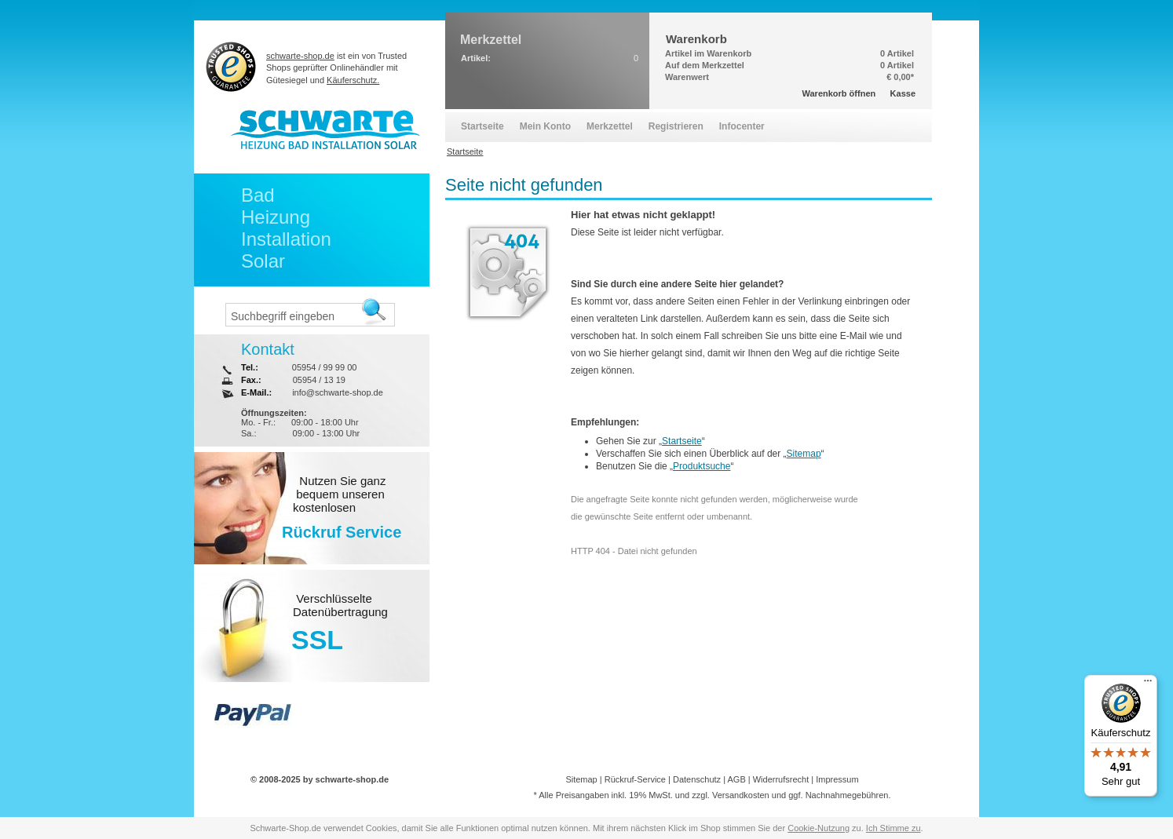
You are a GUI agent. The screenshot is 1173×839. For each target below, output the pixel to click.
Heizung (275, 217)
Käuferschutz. (353, 80)
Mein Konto (545, 126)
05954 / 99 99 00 (324, 367)
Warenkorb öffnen (839, 93)
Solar (263, 261)
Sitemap (804, 453)
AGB (736, 779)
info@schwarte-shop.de (337, 392)
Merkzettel (609, 126)
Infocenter (742, 126)
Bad (258, 195)
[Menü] (1147, 684)
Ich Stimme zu (893, 828)
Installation (286, 239)
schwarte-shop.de (300, 55)
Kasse (902, 93)
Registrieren (676, 126)
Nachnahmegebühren (847, 795)
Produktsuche (701, 466)
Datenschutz (697, 779)
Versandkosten (740, 795)
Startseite (682, 441)
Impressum (837, 779)
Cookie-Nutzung (818, 828)
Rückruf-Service (635, 779)
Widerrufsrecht (781, 779)
